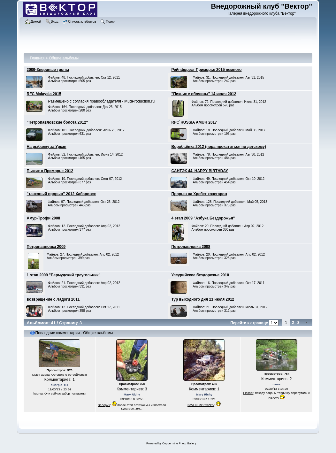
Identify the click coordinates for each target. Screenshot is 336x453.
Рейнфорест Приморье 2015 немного (207, 69)
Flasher (248, 393)
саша (276, 384)
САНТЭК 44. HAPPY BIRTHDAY (200, 171)
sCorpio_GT (59, 385)
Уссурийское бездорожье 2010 (200, 275)
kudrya (38, 393)
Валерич (104, 405)
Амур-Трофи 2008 (43, 218)
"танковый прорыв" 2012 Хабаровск (61, 194)
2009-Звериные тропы (48, 69)
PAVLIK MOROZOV (200, 405)
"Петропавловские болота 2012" (57, 122)
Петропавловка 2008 (191, 246)
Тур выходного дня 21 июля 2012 (203, 299)
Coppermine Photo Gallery (179, 443)
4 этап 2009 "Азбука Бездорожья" (203, 218)
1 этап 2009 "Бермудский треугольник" (64, 275)
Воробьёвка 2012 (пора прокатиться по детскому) (219, 146)
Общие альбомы (64, 58)
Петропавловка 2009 (46, 246)
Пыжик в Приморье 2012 (50, 171)
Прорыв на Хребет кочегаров (199, 194)
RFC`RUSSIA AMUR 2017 (194, 122)
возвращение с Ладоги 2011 (53, 299)
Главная (37, 58)
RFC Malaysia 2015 (44, 94)
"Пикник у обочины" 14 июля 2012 (204, 94)
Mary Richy (132, 394)
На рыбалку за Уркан (46, 146)
